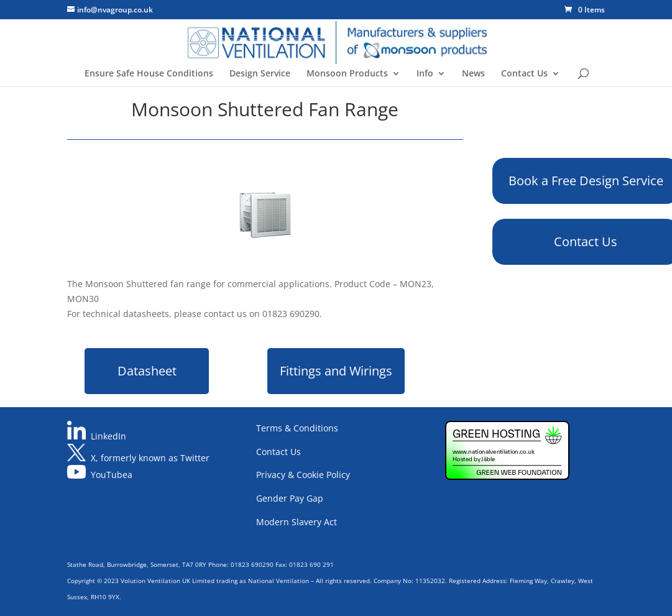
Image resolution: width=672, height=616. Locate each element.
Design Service (259, 74)
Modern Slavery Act (296, 522)
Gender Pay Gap (289, 498)
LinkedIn (108, 436)
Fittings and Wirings (336, 370)
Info (425, 74)
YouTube (109, 475)
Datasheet (147, 370)
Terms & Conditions (297, 428)
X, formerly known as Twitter (150, 458)
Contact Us (524, 74)
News (473, 74)
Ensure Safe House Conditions (149, 74)
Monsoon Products (347, 74)
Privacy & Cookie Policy (303, 474)
